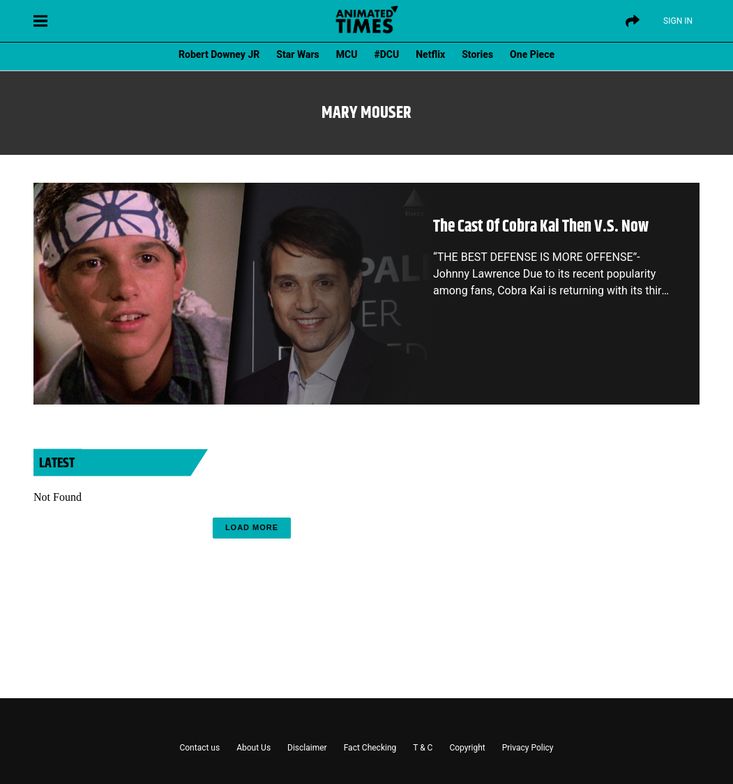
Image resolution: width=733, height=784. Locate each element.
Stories (477, 54)
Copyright (467, 748)
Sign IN (678, 21)
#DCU (387, 54)
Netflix (430, 54)
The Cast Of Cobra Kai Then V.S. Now (541, 226)
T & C (422, 748)
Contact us (199, 748)
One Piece (532, 54)
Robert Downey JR (219, 54)
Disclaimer (307, 748)
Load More (251, 527)
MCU (347, 54)
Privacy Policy (528, 748)
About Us (253, 748)
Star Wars (297, 54)
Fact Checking (370, 748)
